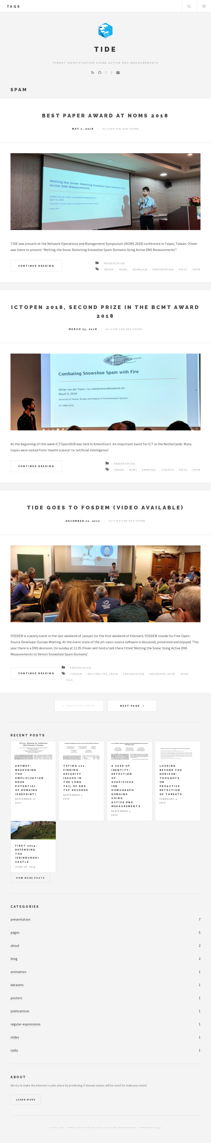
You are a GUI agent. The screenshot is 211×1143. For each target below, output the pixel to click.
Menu (204, 6)
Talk (69, 680)
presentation (20, 919)
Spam (196, 269)
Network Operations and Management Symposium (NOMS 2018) (95, 243)
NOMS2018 (140, 269)
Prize (183, 269)
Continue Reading (36, 265)
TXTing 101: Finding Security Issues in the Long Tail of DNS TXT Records (75, 778)
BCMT (133, 470)
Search (189, 6)
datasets (17, 985)
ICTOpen (167, 470)
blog (14, 958)
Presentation (114, 263)
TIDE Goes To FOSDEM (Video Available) (105, 507)
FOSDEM (17, 636)
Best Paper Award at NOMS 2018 (105, 115)
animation (18, 971)
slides (15, 1037)
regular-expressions (25, 1024)
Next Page (130, 705)
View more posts (30, 878)
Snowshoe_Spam (162, 674)
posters (16, 998)
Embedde (149, 470)
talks (14, 1050)
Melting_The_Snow (103, 674)
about (15, 945)
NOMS (123, 269)
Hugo (158, 1127)
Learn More (25, 1099)
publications (20, 1011)
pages (15, 932)
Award (109, 269)
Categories (25, 906)
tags (14, 6)
